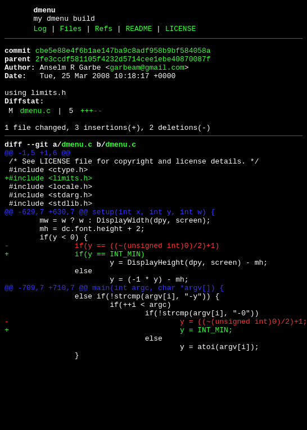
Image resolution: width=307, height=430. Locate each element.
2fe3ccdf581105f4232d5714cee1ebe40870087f (123, 66)
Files (71, 32)
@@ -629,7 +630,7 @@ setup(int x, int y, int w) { (109, 246)
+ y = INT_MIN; (118, 387)
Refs (103, 32)
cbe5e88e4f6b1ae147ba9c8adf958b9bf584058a (123, 56)
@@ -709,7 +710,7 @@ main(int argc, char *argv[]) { (114, 337)
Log (40, 32)
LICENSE (180, 32)
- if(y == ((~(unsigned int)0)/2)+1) (111, 286)
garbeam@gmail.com (147, 76)
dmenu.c (35, 128)
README (138, 32)
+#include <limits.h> (48, 205)
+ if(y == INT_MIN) (74, 296)
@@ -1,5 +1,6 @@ (37, 175)
